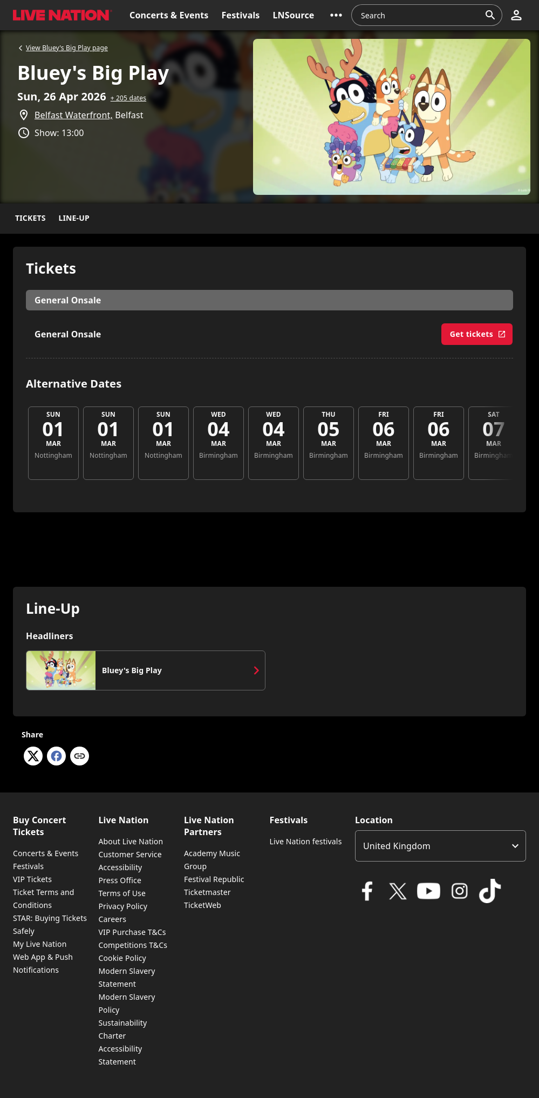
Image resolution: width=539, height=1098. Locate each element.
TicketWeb (202, 905)
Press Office (119, 880)
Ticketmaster (207, 892)
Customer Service (129, 854)
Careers (112, 919)
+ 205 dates (128, 98)
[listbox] (441, 846)
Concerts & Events (45, 853)
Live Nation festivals (305, 841)
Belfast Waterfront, (74, 115)
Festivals (28, 866)
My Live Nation (39, 944)
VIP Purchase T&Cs (132, 932)
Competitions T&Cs (132, 945)
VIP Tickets (32, 879)
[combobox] (420, 15)
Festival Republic (214, 879)
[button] (336, 15)
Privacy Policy (122, 906)
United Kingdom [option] (397, 846)
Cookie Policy (122, 958)
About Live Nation (130, 841)
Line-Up (74, 218)
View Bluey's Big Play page (62, 47)
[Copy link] (79, 757)
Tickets (30, 218)
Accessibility (120, 867)
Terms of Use (121, 893)
